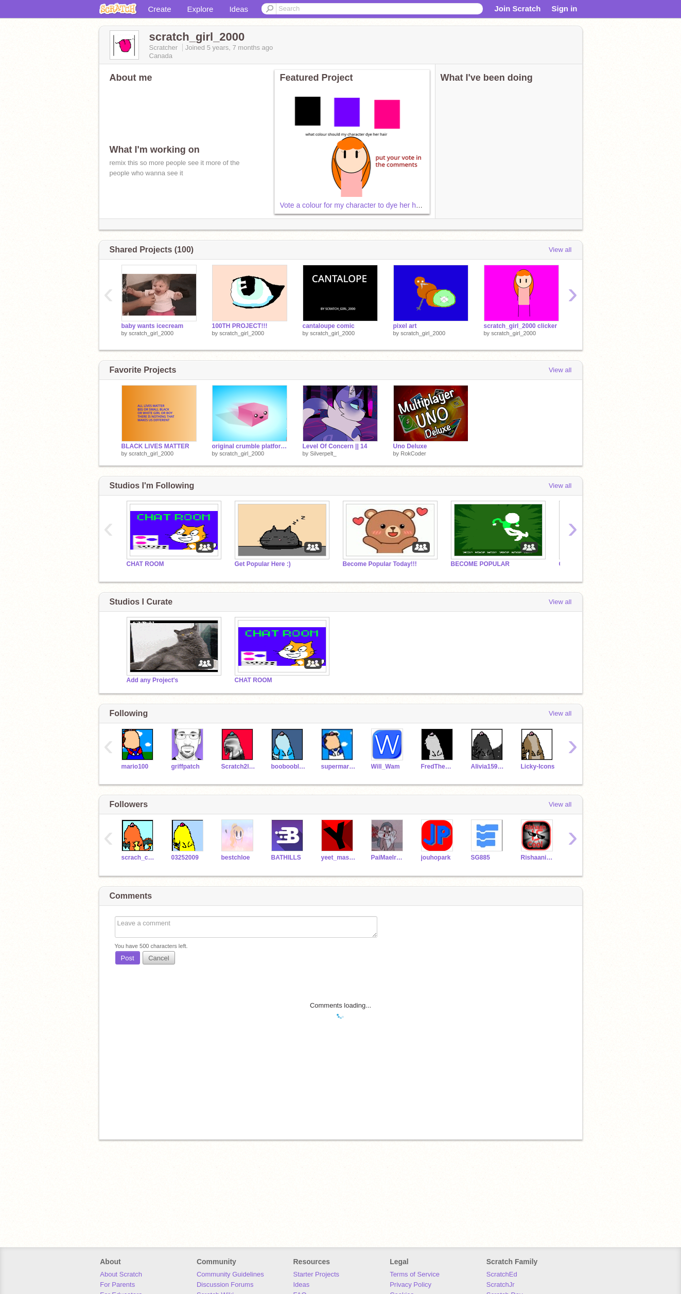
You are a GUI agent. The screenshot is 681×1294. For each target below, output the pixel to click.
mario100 (135, 766)
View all (560, 249)
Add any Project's (153, 680)
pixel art (405, 326)
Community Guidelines (230, 1274)
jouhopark (436, 857)
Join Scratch (517, 8)
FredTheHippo (438, 766)
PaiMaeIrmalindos (388, 857)
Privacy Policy (410, 1284)
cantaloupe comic (329, 326)
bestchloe (235, 857)
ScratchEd (501, 1274)
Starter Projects (316, 1274)
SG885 (480, 857)
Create (159, 9)
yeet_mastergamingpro (338, 857)
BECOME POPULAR (480, 564)
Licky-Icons (538, 766)
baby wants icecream (152, 326)
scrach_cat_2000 (138, 857)
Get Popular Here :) (263, 564)
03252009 (185, 857)
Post (127, 958)
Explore (200, 9)
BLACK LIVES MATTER (155, 446)
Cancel (158, 958)
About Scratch (121, 1274)
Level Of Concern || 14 (335, 446)
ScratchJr (500, 1284)
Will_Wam (385, 766)
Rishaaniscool (538, 857)
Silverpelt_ (323, 453)
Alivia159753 (488, 766)
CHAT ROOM (145, 564)
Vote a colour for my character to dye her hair (352, 205)
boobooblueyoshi (288, 766)
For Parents (117, 1284)
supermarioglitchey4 (338, 766)
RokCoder (413, 453)
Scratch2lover (238, 766)
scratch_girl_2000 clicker (520, 326)
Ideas (238, 9)
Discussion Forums (225, 1284)
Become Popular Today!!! (380, 564)
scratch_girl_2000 (151, 333)
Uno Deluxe (410, 446)
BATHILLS (286, 857)
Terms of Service (415, 1274)
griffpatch (185, 766)
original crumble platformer (249, 446)
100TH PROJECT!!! (240, 326)
